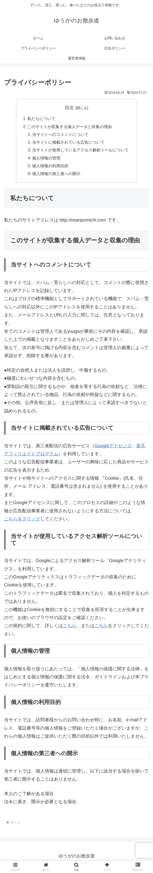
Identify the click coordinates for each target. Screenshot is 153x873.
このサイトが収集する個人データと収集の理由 (69, 127)
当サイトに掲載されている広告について (68, 143)
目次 (69, 107)
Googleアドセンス (113, 448)
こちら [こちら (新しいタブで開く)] (69, 628)
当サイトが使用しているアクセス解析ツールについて (80, 151)
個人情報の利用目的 (50, 168)
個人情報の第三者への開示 (56, 176)
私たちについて (41, 119)
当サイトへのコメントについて (60, 135)
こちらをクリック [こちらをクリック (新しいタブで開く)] (22, 521)
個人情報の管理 (46, 159)
